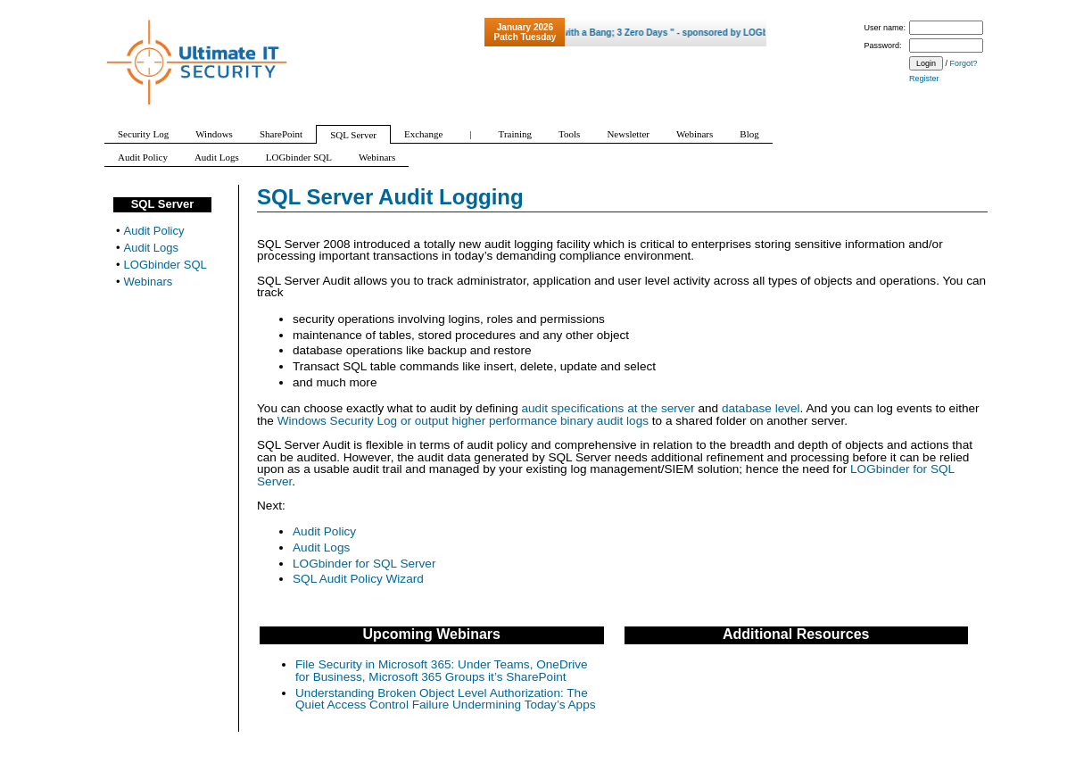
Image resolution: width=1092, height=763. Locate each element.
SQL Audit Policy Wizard (358, 578)
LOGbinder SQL (165, 264)
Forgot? (964, 63)
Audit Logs (321, 547)
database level (761, 408)
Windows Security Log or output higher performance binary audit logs (463, 420)
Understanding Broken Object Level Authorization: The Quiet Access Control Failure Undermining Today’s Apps (445, 699)
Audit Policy (324, 531)
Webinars (148, 281)
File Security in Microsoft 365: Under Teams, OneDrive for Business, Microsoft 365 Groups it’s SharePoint (441, 671)
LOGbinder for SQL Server (364, 563)
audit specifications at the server (608, 408)
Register (924, 78)
